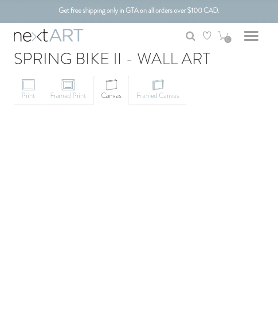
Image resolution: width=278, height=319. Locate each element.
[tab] (28, 90)
